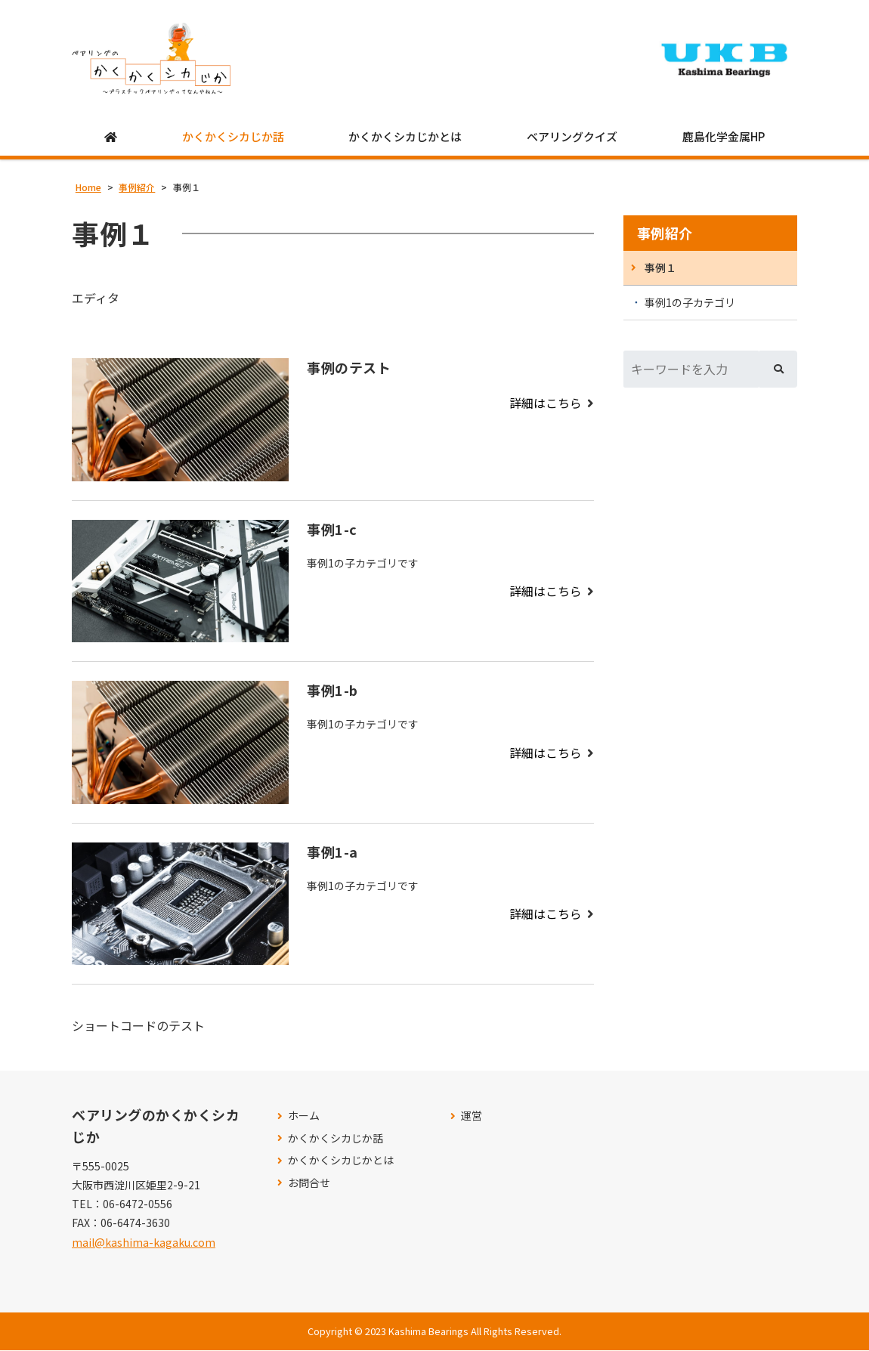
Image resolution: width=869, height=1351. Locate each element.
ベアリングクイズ (572, 137)
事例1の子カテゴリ (690, 303)
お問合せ (309, 1183)
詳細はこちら (545, 403)
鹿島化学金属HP (723, 137)
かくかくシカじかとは (405, 137)
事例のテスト (349, 368)
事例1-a (332, 852)
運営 (471, 1116)
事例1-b (332, 690)
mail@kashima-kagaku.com (143, 1243)
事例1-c (332, 529)
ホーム (304, 1116)
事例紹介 (665, 233)
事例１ (660, 268)
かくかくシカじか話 (233, 137)
